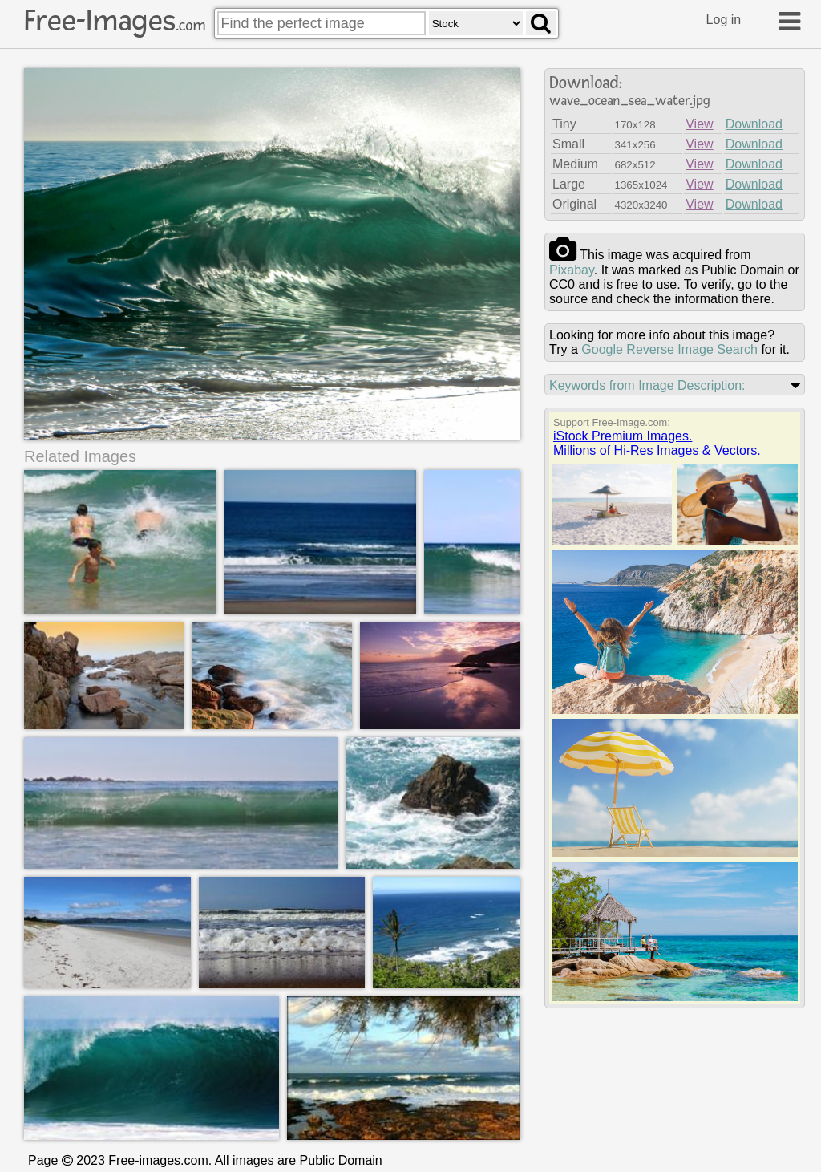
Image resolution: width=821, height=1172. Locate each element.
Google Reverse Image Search (669, 349)
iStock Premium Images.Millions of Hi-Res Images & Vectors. (657, 443)
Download (754, 124)
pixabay (571, 270)
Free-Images (114, 20)
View (699, 124)
